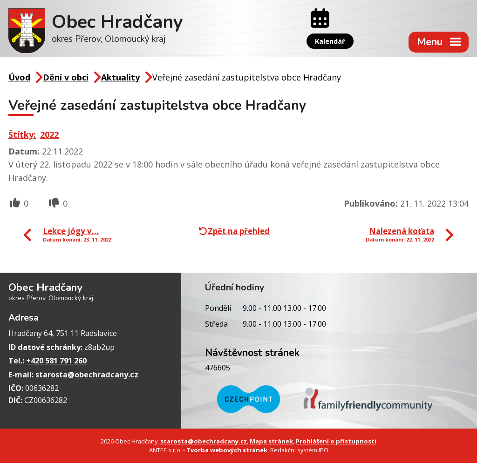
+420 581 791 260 (56, 361)
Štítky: (22, 134)
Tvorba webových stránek (226, 450)
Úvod (19, 77)
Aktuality (120, 77)
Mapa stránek (271, 441)
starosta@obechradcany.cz (86, 374)
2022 (49, 134)
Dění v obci (66, 77)
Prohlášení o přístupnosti (336, 441)
